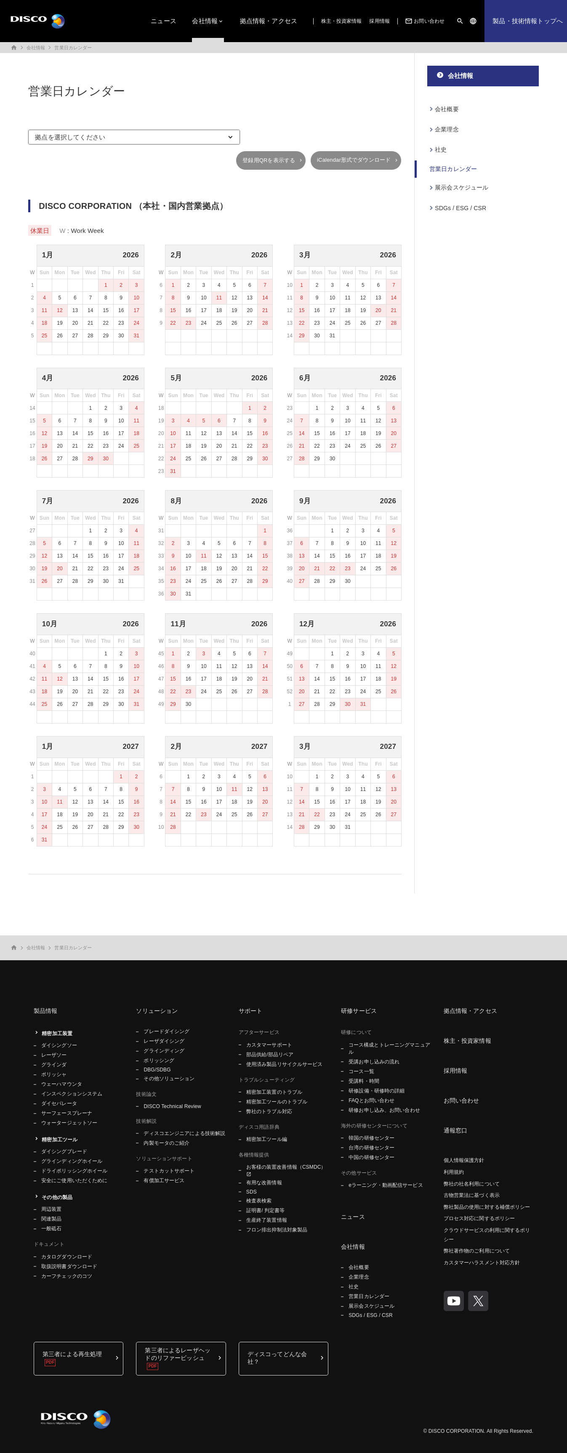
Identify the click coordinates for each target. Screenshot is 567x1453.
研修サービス (359, 1010)
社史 (441, 149)
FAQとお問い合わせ (371, 1100)
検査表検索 (259, 1201)
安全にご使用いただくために (74, 1180)
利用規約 (454, 1172)
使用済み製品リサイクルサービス (284, 1064)
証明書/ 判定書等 (265, 1210)
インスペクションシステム (71, 1094)
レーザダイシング (164, 1041)
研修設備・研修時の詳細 (377, 1091)
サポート (251, 1010)
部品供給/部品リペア (270, 1055)
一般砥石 (51, 1228)
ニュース (163, 20)
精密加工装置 (57, 1033)
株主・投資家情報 (341, 21)
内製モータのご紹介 (166, 1143)
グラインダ (54, 1065)
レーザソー (54, 1055)
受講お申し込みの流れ (374, 1062)
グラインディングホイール (71, 1161)
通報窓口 (456, 1130)
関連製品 (51, 1219)
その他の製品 (57, 1197)
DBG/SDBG (157, 1070)
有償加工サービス (164, 1180)
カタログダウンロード (66, 1257)
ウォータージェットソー (69, 1123)
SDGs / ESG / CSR (460, 208)
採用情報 (379, 21)
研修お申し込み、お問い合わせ (384, 1110)
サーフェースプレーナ (66, 1113)
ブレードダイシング (166, 1031)
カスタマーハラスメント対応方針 (482, 1263)
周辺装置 (51, 1209)
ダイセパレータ (59, 1103)
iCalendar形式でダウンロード (354, 160)
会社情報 (205, 20)
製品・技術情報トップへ (527, 20)
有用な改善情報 (264, 1183)
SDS (251, 1192)
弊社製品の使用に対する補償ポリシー (487, 1207)
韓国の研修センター (371, 1138)
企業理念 (447, 129)
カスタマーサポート (269, 1045)
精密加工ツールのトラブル (276, 1102)
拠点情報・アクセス (268, 20)
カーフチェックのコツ (66, 1276)
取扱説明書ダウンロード (69, 1266)
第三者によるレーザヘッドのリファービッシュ (177, 1354)
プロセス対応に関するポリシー (479, 1218)
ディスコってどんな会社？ (277, 1358)
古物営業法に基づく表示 (472, 1195)
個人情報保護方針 (464, 1160)
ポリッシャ (54, 1074)
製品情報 (46, 1010)
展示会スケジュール (461, 187)
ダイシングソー (59, 1045)
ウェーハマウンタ (61, 1084)
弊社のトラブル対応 (269, 1111)
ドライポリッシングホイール (74, 1171)
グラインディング (164, 1051)
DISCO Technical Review (172, 1106)
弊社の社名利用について (472, 1184)
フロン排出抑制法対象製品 (276, 1230)
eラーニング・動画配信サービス (386, 1185)
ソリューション (157, 1010)
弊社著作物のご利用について (477, 1251)
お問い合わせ (424, 21)
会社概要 (447, 109)
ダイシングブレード (64, 1151)
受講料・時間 (364, 1081)
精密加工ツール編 (266, 1139)
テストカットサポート (169, 1171)
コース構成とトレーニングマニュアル (389, 1048)
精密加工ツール (59, 1140)
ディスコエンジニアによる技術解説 (184, 1133)
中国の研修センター (371, 1157)
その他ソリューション (169, 1079)
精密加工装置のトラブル (274, 1092)
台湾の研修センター (371, 1148)
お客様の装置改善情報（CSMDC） (286, 1167)
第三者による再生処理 (72, 1354)
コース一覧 (361, 1071)
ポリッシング (159, 1060)
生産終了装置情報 (266, 1220)
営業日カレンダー (73, 47)
